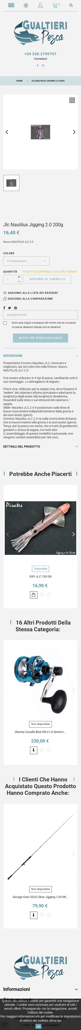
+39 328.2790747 (40, 54)
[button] (40, 6)
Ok (38, 1026)
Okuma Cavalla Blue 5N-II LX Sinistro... (40, 732)
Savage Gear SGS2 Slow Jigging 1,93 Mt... (41, 897)
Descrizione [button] (40, 355)
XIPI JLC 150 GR (40, 576)
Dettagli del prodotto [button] (40, 446)
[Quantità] (12, 279)
